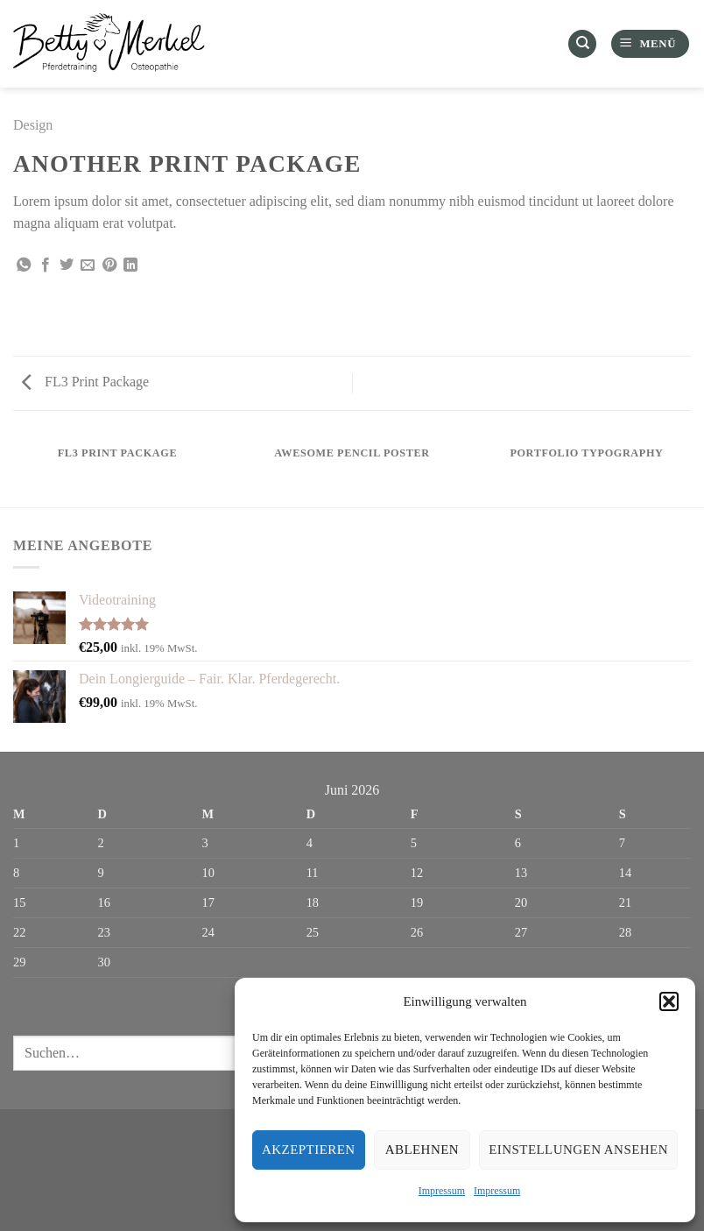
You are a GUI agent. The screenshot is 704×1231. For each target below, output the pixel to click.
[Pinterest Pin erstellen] (109, 265)
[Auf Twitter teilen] (67, 265)
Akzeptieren (309, 1150)
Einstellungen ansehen (578, 1150)
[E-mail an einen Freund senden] (88, 265)
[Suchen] (582, 44)
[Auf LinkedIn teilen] (130, 265)
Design (33, 124)
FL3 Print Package (85, 381)
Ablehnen (422, 1150)
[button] (669, 1001)
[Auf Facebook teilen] (46, 265)
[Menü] (650, 44)
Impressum (442, 1191)
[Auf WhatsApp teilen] (24, 265)
